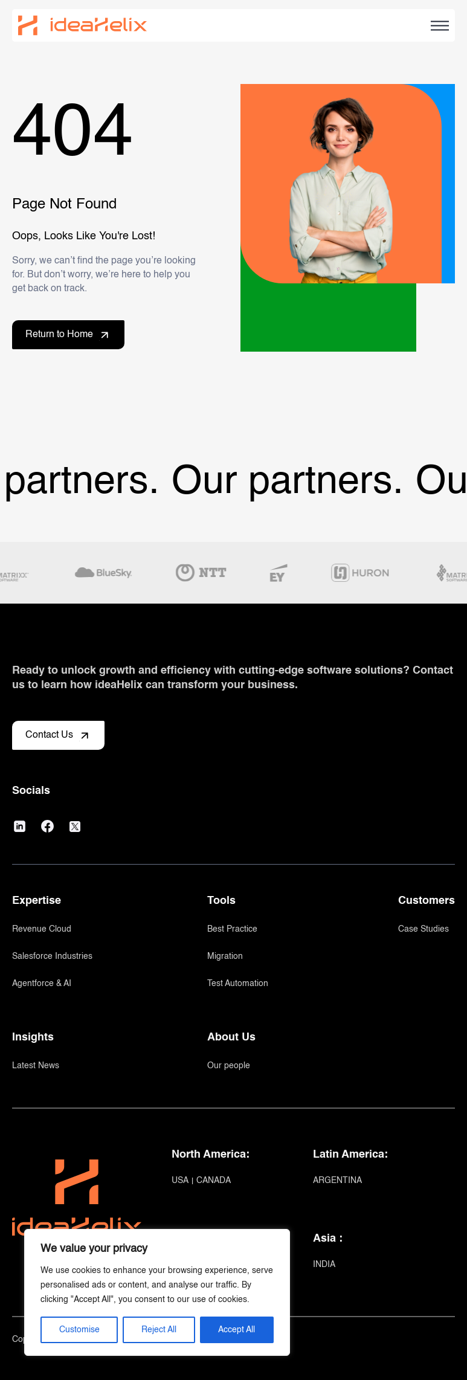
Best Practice (232, 929)
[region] (157, 1292)
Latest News (35, 1066)
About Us (231, 1037)
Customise (79, 1330)
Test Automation (237, 983)
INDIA (324, 1264)
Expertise (36, 900)
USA (181, 1180)
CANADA (213, 1180)
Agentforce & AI (41, 983)
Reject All (158, 1330)
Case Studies (423, 929)
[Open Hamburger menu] (440, 26)
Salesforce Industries (52, 956)
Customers (426, 900)
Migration (225, 956)
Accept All (236, 1330)
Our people (228, 1066)
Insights (33, 1037)
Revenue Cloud (41, 929)
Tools (221, 900)
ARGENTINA (337, 1180)
